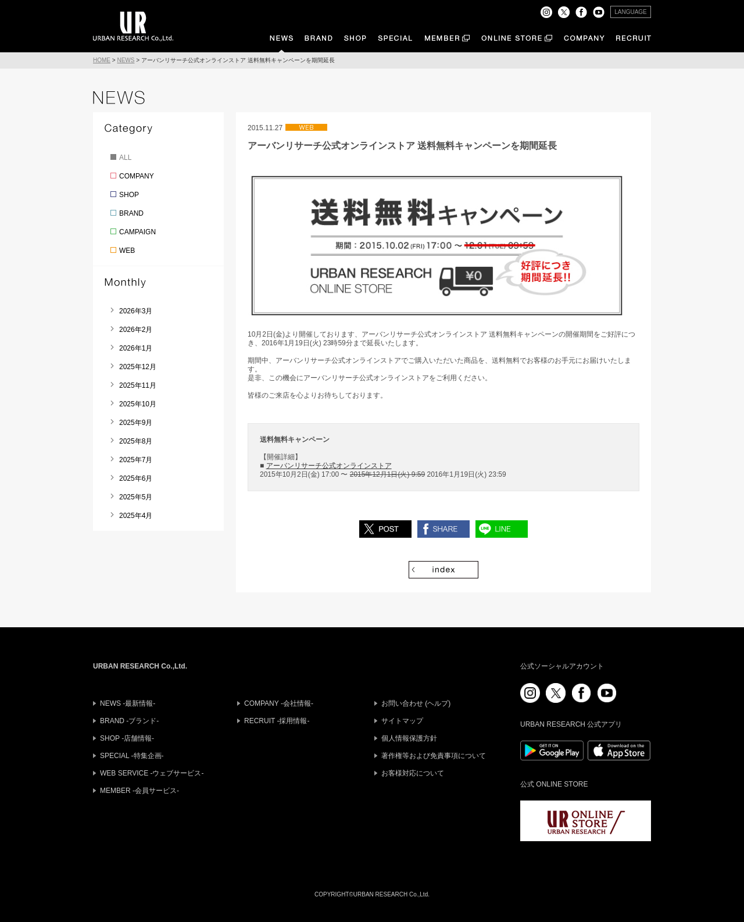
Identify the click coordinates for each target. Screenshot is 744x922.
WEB (127, 250)
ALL (125, 157)
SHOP (129, 195)
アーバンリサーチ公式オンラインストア (329, 466)
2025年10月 (137, 404)
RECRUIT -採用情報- (276, 721)
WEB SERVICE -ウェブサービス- (151, 773)
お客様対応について (412, 773)
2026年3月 (135, 311)
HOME (101, 60)
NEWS (125, 60)
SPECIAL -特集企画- (132, 756)
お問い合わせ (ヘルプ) (415, 703)
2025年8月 (135, 441)
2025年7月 (135, 460)
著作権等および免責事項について (433, 756)
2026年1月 (135, 348)
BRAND (131, 213)
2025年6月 (135, 478)
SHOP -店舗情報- (127, 738)
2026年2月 (135, 330)
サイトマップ (402, 721)
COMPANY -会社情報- (278, 703)
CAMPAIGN (137, 232)
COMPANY (136, 176)
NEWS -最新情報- (127, 703)
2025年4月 (135, 516)
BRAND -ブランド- (129, 721)
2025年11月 (137, 385)
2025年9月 (135, 423)
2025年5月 (135, 497)
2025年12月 (137, 367)
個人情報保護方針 (409, 738)
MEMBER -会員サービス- (139, 791)
